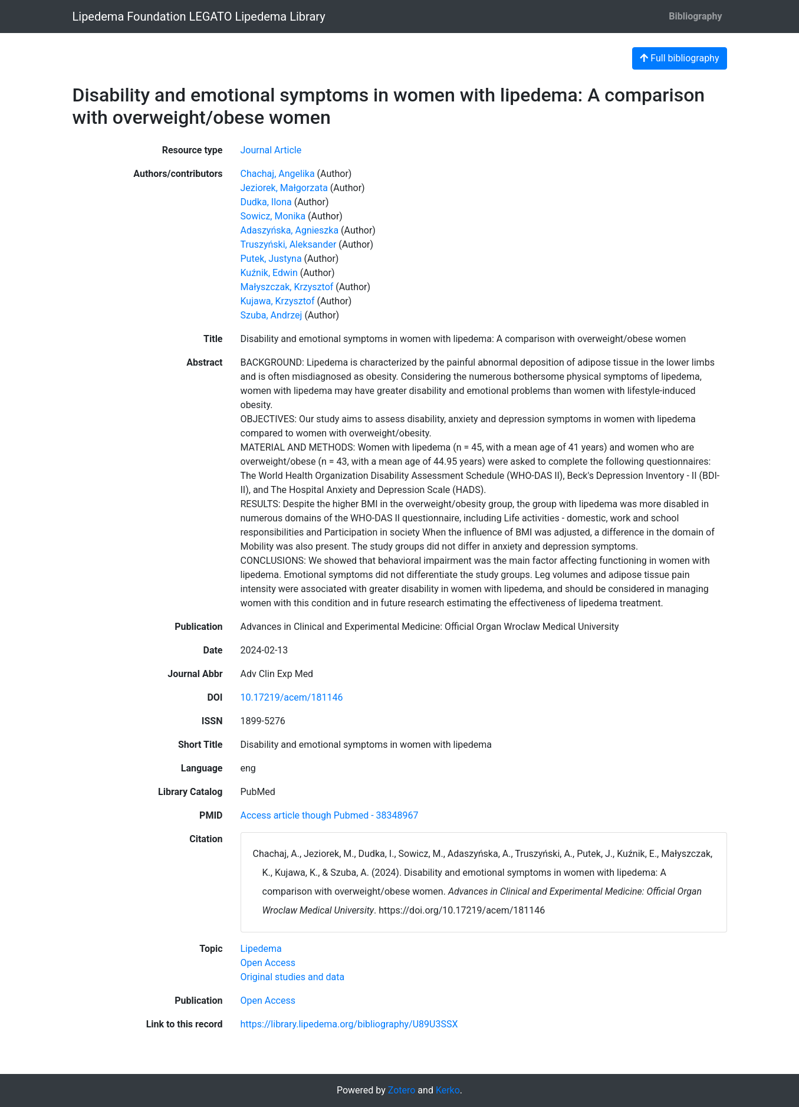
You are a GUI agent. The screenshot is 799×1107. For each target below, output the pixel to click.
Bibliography (695, 16)
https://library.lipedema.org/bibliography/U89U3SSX (349, 1024)
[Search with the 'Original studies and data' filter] (293, 977)
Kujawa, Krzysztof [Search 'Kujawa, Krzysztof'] (278, 301)
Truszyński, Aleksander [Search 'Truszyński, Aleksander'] (289, 244)
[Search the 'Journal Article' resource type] (271, 150)
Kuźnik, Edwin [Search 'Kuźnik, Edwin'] (269, 272)
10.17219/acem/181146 (292, 697)
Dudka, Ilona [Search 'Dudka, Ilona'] (266, 202)
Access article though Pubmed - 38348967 (330, 815)
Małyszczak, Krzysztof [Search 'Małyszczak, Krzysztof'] (287, 287)
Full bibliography (679, 58)
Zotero (402, 1090)
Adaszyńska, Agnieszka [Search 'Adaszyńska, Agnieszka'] (290, 230)
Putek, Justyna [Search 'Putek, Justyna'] (271, 258)
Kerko (448, 1090)
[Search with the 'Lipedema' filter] (261, 948)
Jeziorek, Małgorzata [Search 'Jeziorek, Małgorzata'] (284, 187)
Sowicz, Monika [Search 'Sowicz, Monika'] (273, 216)
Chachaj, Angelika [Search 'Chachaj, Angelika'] (278, 173)
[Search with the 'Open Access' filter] (268, 962)
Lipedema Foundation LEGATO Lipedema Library (199, 16)
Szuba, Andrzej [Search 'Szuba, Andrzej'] (271, 315)
